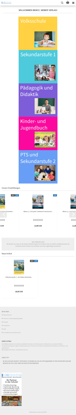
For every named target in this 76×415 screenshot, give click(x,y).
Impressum (6, 325)
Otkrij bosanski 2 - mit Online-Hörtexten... (18, 277)
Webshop (31, 412)
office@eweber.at (48, 361)
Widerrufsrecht (7, 315)
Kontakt (5, 322)
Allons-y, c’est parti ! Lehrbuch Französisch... (38, 211)
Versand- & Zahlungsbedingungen (13, 318)
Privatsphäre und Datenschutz (12, 332)
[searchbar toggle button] (62, 3)
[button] (3, 214)
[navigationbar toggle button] (73, 3)
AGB (4, 329)
